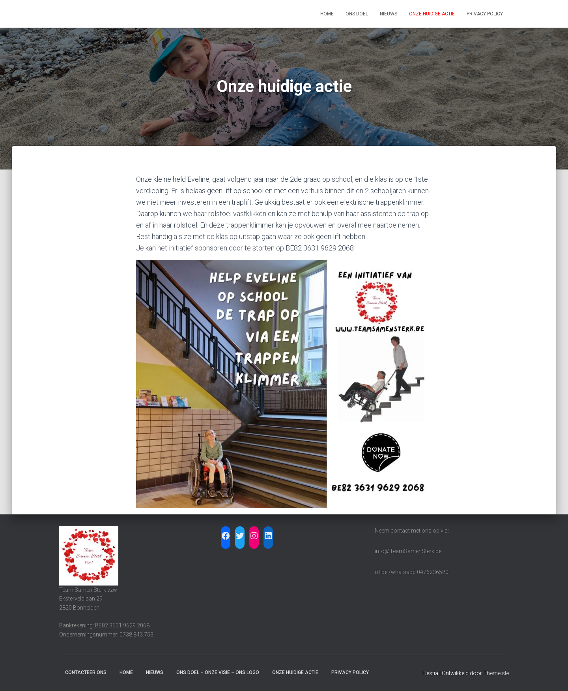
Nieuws (388, 14)
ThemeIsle (496, 673)
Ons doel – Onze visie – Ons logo (217, 672)
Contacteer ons (85, 672)
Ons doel (357, 14)
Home (327, 14)
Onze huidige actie (432, 14)
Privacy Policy (485, 14)
